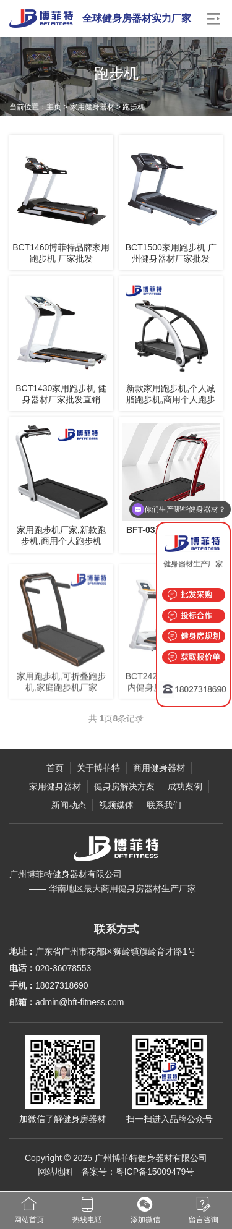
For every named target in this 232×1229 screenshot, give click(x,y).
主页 (53, 107)
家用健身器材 (92, 107)
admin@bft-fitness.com (79, 1002)
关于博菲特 (98, 768)
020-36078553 (63, 968)
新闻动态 (68, 805)
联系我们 (164, 805)
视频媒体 (116, 805)
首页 (55, 768)
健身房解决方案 (124, 786)
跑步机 (133, 107)
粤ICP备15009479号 (155, 1171)
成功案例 (185, 786)
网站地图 (55, 1171)
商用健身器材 (159, 768)
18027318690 (61, 985)
